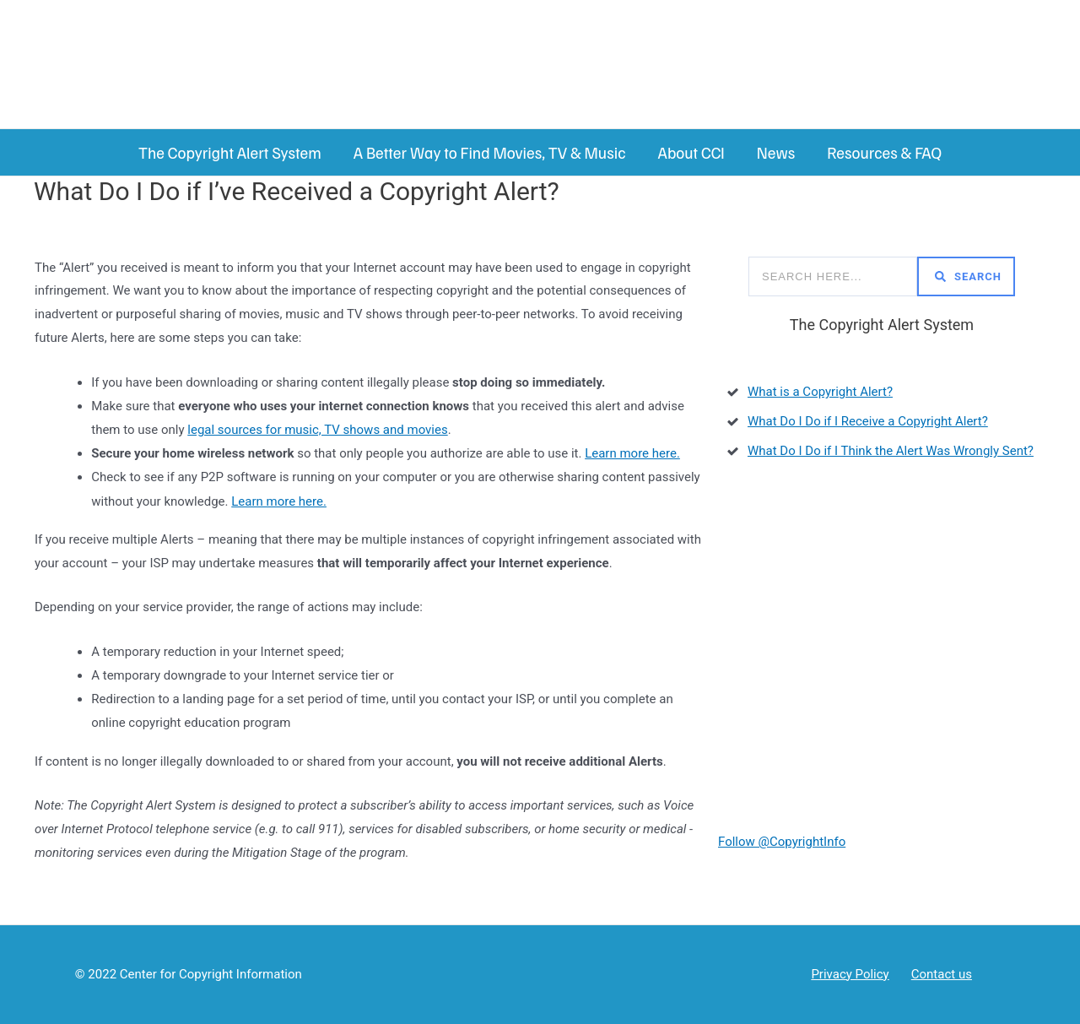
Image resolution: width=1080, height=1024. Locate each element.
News (776, 152)
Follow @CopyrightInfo (781, 841)
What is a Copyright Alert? (820, 391)
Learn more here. (632, 453)
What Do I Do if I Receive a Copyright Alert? (868, 421)
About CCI (690, 152)
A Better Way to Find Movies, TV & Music (490, 152)
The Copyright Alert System (229, 152)
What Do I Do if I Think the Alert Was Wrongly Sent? (891, 450)
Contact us (941, 974)
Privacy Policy (849, 974)
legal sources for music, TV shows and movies (317, 429)
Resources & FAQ (884, 152)
